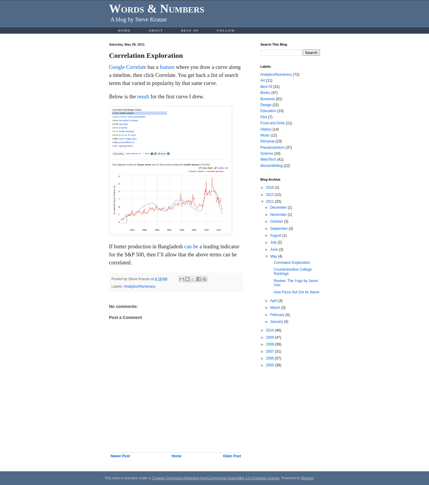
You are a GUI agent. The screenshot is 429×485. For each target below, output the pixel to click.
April (274, 301)
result (143, 97)
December (279, 207)
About (156, 30)
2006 (270, 358)
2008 (270, 344)
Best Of (190, 30)
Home (124, 30)
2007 (270, 351)
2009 (270, 337)
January (277, 322)
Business (267, 99)
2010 (270, 330)
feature (167, 67)
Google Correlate (127, 67)
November (279, 215)
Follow (226, 30)
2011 (270, 201)
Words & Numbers (156, 8)
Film (263, 117)
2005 (270, 365)
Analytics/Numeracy (139, 286)
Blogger (307, 478)
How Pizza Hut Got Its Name (296, 292)
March (275, 308)
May (274, 256)
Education (268, 111)
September (279, 229)
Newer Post (120, 456)
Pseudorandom (272, 147)
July (274, 242)
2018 (270, 187)
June (274, 249)
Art (262, 80)
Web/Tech (268, 159)
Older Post (232, 456)
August (276, 235)
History (265, 129)
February (277, 315)
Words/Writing (271, 166)
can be (191, 247)
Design (265, 105)
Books (265, 93)
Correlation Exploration (292, 263)
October (277, 221)
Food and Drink (272, 123)
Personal (267, 141)
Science (266, 153)
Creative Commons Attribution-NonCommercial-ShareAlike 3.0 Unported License (215, 478)
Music (265, 135)
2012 (270, 195)
